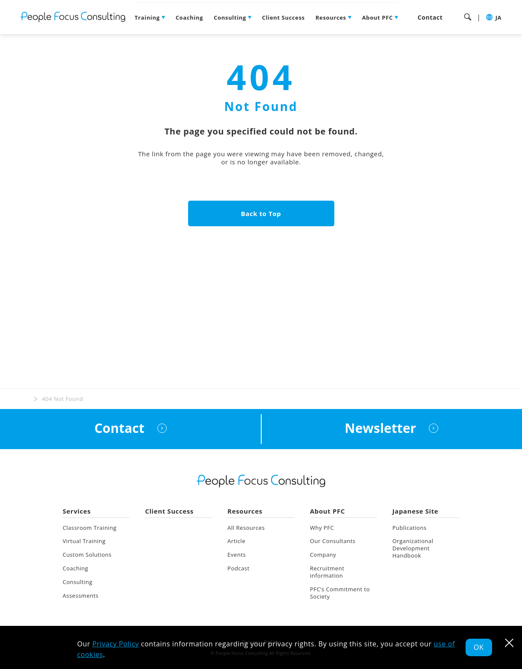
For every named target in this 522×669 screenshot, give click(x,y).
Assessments (80, 595)
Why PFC (322, 528)
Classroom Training (89, 528)
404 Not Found (62, 399)
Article (236, 541)
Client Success (283, 17)
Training (147, 17)
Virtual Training (83, 541)
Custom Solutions (87, 554)
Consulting (230, 17)
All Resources (246, 528)
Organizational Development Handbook (413, 549)
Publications (409, 528)
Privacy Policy (115, 644)
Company (323, 554)
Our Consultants (333, 541)
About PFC (377, 17)
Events (236, 554)
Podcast (238, 568)
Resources (331, 17)
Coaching (189, 17)
